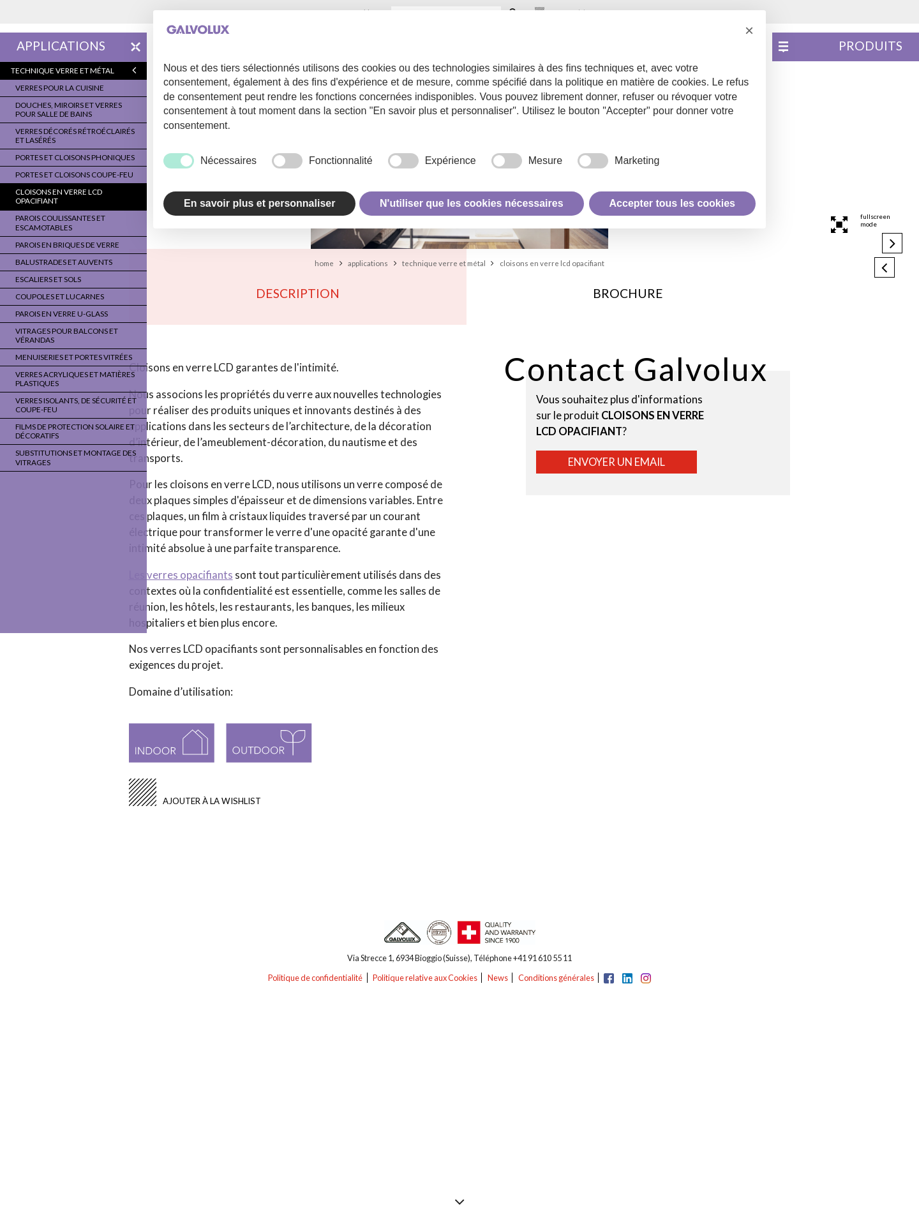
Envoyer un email (616, 462)
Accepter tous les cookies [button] (672, 203)
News (498, 978)
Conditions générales (556, 978)
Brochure (628, 293)
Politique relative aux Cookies (425, 978)
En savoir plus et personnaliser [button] (259, 203)
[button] (749, 30)
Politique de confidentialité (315, 978)
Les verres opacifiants (181, 575)
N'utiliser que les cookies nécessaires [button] (472, 203)
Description (298, 293)
